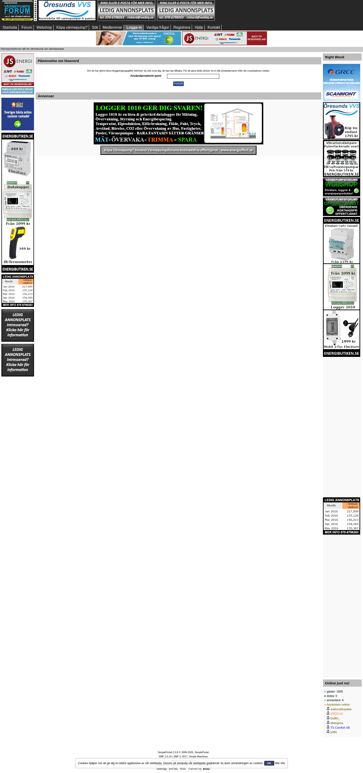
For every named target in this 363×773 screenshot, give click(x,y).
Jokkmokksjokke (341, 709)
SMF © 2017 (181, 756)
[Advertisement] (245, 10)
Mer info (280, 763)
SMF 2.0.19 (165, 756)
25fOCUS (336, 713)
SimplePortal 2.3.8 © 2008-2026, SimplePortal (183, 752)
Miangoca (336, 723)
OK (269, 763)
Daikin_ (335, 718)
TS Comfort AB (340, 727)
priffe (333, 732)
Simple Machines (198, 756)
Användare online (338, 704)
